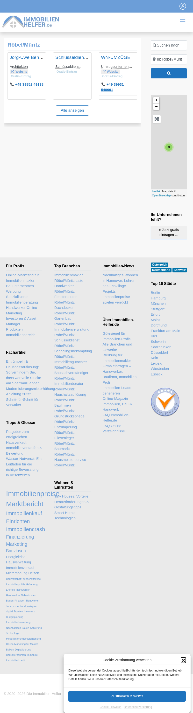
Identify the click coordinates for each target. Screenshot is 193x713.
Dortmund (159, 325)
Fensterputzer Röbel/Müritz (65, 299)
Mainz (155, 320)
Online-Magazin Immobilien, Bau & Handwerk (117, 403)
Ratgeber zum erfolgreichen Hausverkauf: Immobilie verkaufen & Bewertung (24, 442)
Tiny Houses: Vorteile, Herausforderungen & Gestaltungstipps (71, 501)
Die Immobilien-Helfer (43, 694)
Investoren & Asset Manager (21, 321)
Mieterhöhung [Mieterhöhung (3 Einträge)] (16, 573)
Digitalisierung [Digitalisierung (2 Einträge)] (23, 649)
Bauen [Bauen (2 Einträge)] (10, 600)
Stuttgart (157, 309)
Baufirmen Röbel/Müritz (64, 408)
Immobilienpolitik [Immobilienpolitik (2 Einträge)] (15, 584)
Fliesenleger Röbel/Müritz (64, 440)
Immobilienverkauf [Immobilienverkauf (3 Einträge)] (20, 568)
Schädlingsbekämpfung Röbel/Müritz (72, 354)
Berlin (155, 293)
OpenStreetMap (161, 195)
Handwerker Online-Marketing (22, 310)
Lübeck (156, 374)
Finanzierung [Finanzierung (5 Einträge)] (20, 537)
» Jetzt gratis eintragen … (169, 232)
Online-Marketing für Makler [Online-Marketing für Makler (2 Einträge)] (22, 644)
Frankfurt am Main (165, 331)
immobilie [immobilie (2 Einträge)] (32, 654)
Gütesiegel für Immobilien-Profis (117, 336)
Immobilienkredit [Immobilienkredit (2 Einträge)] (15, 660)
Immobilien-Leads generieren (117, 390)
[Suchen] (169, 73)
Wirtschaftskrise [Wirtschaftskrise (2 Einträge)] (31, 578)
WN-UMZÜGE (115, 57)
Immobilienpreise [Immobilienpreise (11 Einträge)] (33, 494)
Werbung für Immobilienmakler (117, 358)
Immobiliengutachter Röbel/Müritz (70, 364)
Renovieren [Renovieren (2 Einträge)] (32, 600)
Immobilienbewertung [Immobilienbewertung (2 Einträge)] (18, 622)
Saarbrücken (161, 347)
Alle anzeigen (72, 110)
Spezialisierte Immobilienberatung (22, 299)
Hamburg (158, 298)
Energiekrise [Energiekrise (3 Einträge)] (15, 557)
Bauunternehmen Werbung (20, 288)
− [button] (156, 107)
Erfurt (155, 314)
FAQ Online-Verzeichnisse (114, 428)
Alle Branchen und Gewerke (117, 347)
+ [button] (156, 100)
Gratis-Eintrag (21, 76)
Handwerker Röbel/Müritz (64, 288)
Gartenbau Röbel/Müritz (64, 321)
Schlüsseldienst (67, 66)
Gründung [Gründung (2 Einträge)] (31, 584)
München (158, 303)
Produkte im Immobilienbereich (21, 332)
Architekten (19, 66)
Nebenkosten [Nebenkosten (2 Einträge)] (28, 595)
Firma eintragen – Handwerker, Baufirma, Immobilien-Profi (120, 374)
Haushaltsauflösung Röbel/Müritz (70, 397)
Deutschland (161, 270)
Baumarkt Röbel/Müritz (64, 451)
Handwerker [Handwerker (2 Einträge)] (13, 595)
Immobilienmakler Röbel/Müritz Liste (68, 278)
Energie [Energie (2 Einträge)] (10, 589)
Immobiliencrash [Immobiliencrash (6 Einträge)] (25, 529)
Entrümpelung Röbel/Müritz (65, 430)
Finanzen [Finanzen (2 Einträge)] (19, 600)
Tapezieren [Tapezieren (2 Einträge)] (12, 606)
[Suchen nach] (169, 45)
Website (21, 71)
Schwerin (158, 341)
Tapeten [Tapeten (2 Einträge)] (18, 611)
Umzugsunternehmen (118, 66)
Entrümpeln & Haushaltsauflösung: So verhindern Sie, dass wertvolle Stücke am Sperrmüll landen (23, 372)
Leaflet (156, 191)
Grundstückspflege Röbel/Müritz (69, 419)
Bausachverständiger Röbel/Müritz (71, 375)
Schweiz (180, 270)
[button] (183, 681)
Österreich (159, 264)
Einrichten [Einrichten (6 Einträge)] (18, 521)
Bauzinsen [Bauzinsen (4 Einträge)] (16, 550)
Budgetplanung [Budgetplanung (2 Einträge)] (14, 617)
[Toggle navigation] (183, 6)
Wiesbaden (160, 369)
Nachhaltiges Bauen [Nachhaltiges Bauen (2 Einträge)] (17, 627)
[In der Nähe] (169, 59)
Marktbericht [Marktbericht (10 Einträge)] (24, 504)
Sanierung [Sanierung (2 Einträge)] (36, 627)
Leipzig (156, 363)
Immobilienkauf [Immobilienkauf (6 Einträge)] (24, 513)
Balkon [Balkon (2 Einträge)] (10, 649)
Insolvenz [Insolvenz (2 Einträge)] (29, 611)
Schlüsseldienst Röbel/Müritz (66, 343)
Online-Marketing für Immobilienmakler (22, 278)
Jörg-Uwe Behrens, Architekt (39, 57)
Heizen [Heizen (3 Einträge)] (33, 573)
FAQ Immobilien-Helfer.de (116, 417)
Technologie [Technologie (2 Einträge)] (13, 633)
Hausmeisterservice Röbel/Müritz (70, 462)
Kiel (154, 336)
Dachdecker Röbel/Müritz (64, 310)
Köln (154, 358)
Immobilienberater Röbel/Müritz (68, 386)
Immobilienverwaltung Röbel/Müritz (71, 332)
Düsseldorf (159, 352)
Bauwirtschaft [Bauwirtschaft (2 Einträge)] (13, 578)
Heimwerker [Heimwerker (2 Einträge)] (23, 589)
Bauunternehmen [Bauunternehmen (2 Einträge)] (16, 654)
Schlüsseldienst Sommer (80, 57)
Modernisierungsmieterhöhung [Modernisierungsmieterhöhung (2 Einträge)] (23, 638)
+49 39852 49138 (29, 84)
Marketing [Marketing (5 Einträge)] (16, 544)
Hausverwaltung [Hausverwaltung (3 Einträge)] (18, 562)
